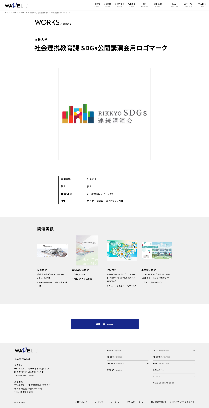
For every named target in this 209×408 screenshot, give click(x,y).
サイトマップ (98, 402)
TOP (6, 13)
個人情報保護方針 (159, 402)
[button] (128, 357)
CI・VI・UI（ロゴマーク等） (100, 193)
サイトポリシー (115, 402)
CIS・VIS (91, 179)
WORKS (13, 13)
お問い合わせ (81, 402)
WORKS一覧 (23, 13)
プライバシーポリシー (136, 402)
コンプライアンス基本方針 (183, 402)
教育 (89, 186)
